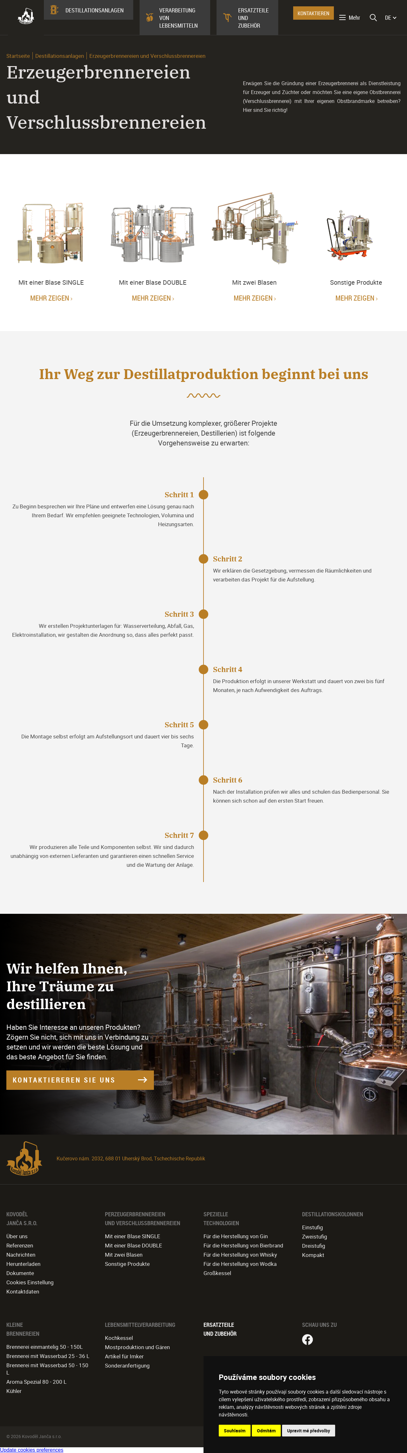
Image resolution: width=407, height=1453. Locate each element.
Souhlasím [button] (234, 1431)
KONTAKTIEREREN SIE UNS (64, 1079)
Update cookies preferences (31, 1450)
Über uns (17, 1236)
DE (388, 17)
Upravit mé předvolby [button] (308, 1431)
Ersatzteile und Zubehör (253, 17)
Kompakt (313, 1255)
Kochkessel (119, 1337)
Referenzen (19, 1245)
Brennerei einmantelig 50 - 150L (44, 1346)
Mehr (354, 17)
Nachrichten (20, 1254)
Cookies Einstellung (30, 1282)
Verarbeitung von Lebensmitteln (178, 17)
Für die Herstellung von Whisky (240, 1254)
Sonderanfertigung (127, 1365)
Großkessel (217, 1273)
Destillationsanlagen (95, 10)
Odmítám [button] (266, 1431)
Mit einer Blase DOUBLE (133, 1245)
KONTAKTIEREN (313, 13)
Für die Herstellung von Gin (236, 1236)
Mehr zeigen (49, 298)
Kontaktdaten (22, 1291)
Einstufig (312, 1227)
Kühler (14, 1391)
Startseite (18, 55)
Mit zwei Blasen (123, 1254)
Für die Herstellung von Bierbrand (243, 1245)
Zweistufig (314, 1236)
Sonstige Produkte (127, 1263)
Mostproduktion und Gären (137, 1347)
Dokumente (20, 1273)
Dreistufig (313, 1245)
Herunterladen (23, 1263)
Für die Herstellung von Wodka (240, 1263)
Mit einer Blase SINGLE (132, 1236)
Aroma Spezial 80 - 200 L (36, 1381)
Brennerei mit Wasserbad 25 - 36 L (47, 1356)
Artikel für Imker (124, 1356)
